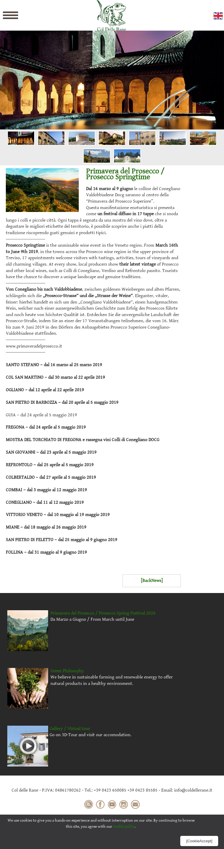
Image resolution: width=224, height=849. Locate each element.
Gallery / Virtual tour (70, 729)
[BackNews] (152, 580)
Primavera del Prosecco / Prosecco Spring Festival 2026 (102, 613)
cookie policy (124, 826)
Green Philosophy (67, 671)
